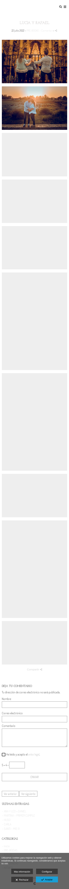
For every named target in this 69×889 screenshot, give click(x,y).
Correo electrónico (12, 713)
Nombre (6, 699)
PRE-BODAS (33, 30)
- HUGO (6, 820)
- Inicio (6, 846)
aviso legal (33, 754)
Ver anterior (10, 794)
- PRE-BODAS (9, 850)
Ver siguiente (28, 794)
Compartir (34, 669)
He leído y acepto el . (22, 754)
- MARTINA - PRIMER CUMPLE (18, 815)
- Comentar (46, 30)
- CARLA (6, 824)
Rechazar (22, 880)
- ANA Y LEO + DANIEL (14, 811)
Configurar (47, 871)
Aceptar (46, 879)
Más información (22, 871)
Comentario (8, 726)
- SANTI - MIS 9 (11, 829)
